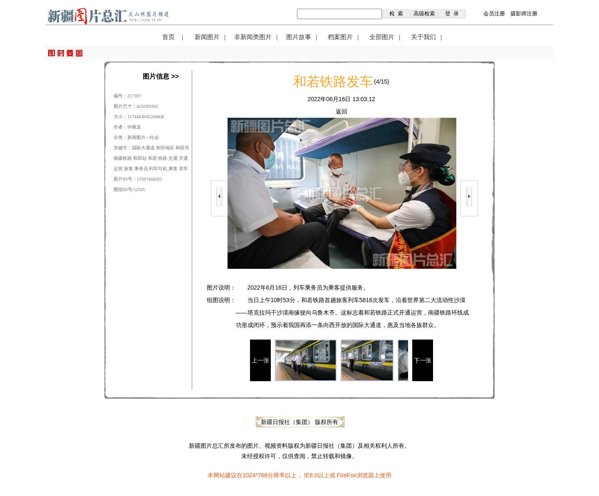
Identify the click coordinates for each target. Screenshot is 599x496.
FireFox (346, 475)
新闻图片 (207, 37)
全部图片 (381, 37)
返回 (341, 111)
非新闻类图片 (253, 37)
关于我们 (423, 37)
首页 (168, 37)
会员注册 (494, 13)
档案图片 (340, 37)
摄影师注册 (523, 13)
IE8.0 (311, 475)
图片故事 (298, 37)
